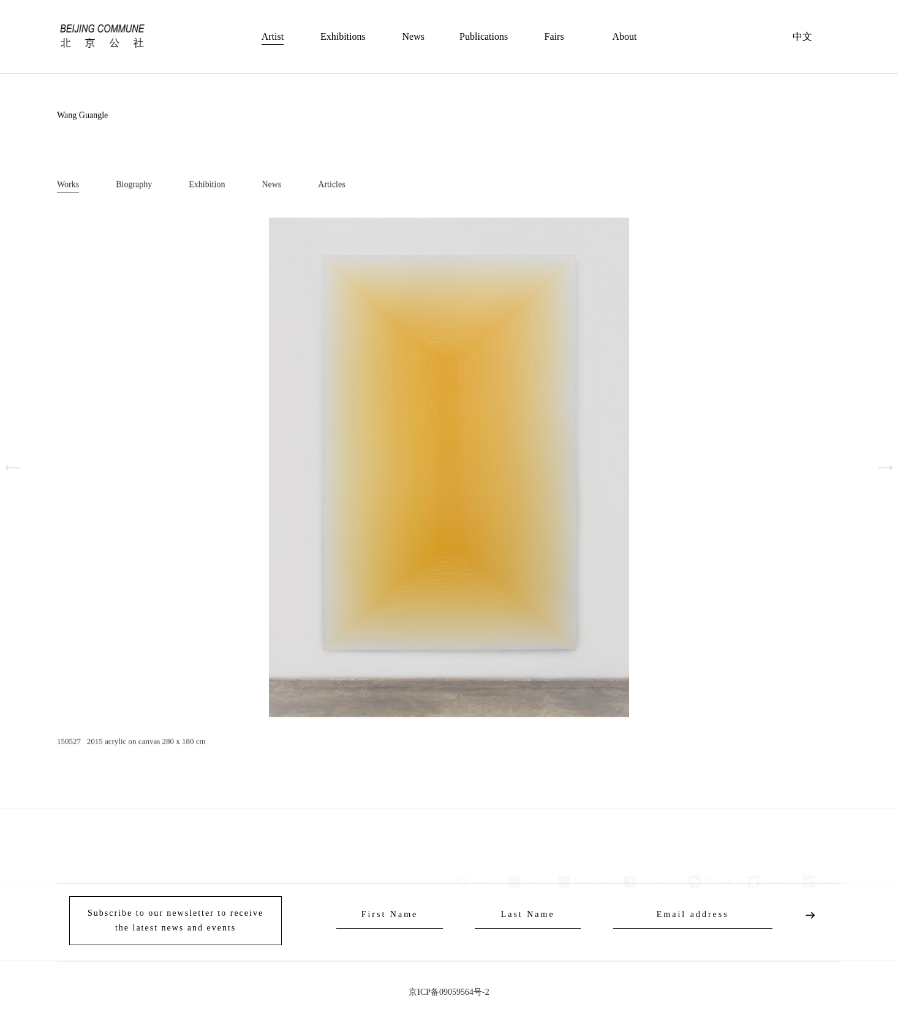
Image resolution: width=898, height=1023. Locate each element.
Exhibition (207, 186)
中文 (802, 36)
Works (68, 186)
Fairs (554, 36)
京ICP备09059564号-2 (449, 992)
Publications (483, 36)
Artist (273, 36)
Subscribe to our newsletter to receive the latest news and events (175, 920)
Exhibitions (343, 36)
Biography (134, 186)
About (625, 36)
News (413, 36)
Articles (331, 186)
